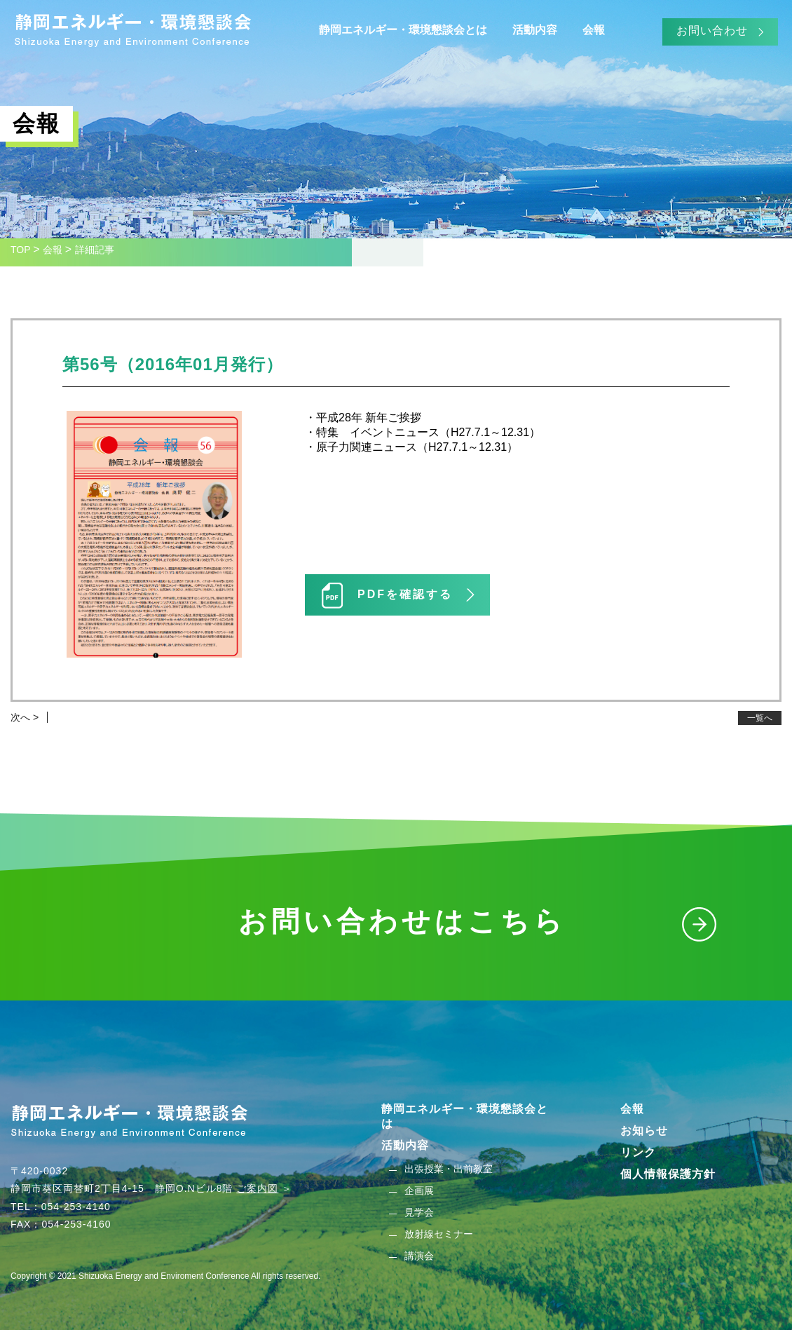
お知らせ (644, 1130)
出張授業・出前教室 (448, 1168)
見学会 (419, 1212)
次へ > (25, 717)
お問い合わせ (712, 30)
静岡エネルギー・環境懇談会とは (403, 30)
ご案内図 (257, 1188)
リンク (638, 1152)
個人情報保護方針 (668, 1174)
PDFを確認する (405, 594)
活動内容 (534, 30)
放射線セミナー (438, 1234)
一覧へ (759, 718)
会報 (593, 30)
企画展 (419, 1190)
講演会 (419, 1255)
